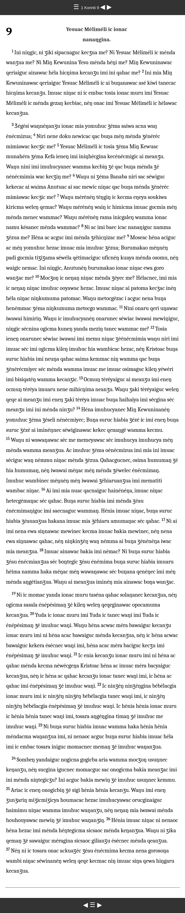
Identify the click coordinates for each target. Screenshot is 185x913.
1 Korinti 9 (90, 7)
